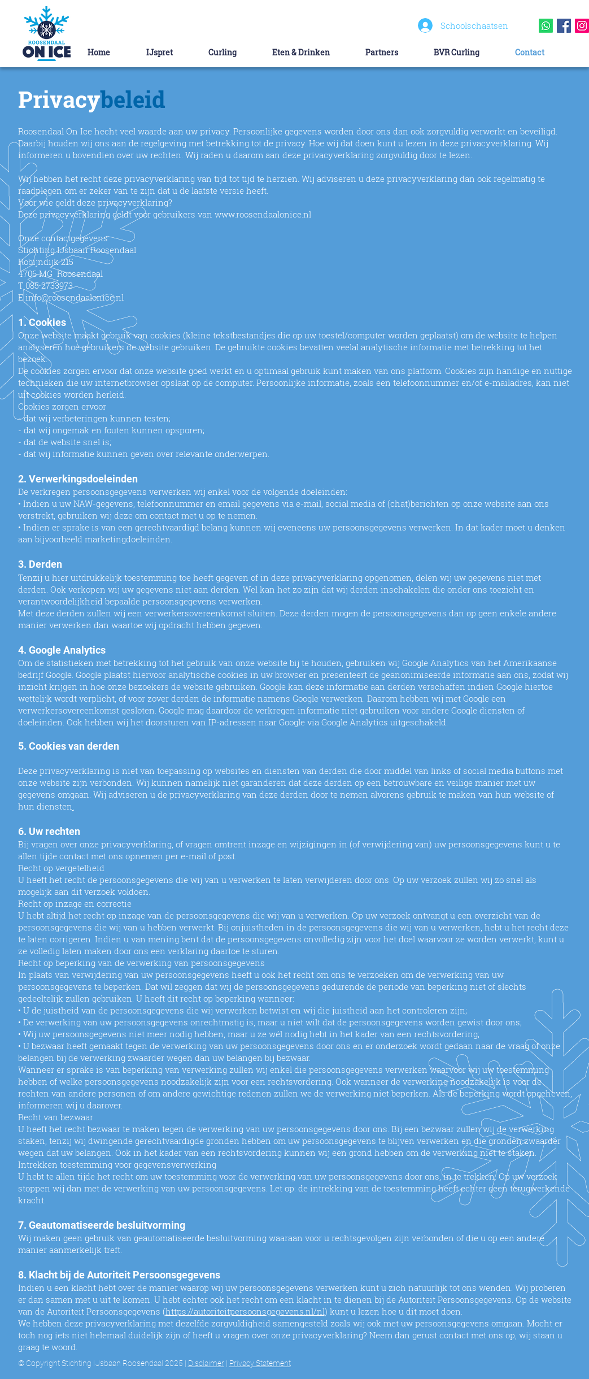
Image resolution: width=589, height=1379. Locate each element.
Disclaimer (206, 1363)
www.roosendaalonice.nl (263, 214)
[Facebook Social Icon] (564, 26)
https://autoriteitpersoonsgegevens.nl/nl (245, 1311)
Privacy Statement (260, 1363)
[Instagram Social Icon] (582, 26)
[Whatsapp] (546, 26)
